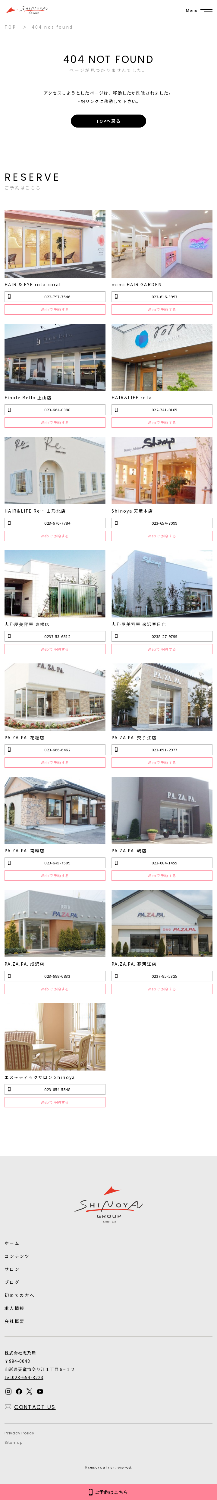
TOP (10, 27)
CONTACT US (35, 1407)
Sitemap (14, 1442)
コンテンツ (17, 1256)
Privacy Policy (19, 1433)
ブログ (12, 1282)
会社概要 (15, 1321)
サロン (12, 1269)
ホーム (12, 1243)
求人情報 (15, 1308)
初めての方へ (20, 1295)
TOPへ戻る (108, 121)
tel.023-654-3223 (24, 1377)
